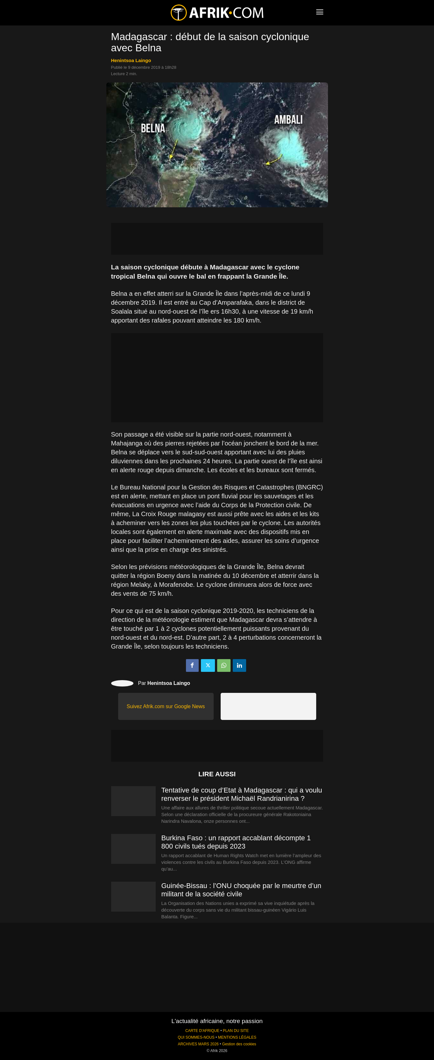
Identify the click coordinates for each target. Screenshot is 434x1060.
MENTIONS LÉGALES (237, 1037)
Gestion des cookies (239, 1044)
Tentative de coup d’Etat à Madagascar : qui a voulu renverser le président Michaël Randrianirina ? (241, 794)
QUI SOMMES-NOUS (196, 1037)
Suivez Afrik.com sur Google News (166, 706)
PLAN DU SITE (236, 1030)
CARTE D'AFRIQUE (202, 1030)
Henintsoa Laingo (131, 60)
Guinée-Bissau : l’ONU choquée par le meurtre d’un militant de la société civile (241, 890)
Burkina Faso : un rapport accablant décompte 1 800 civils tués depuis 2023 (236, 842)
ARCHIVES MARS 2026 (198, 1044)
